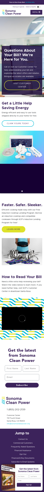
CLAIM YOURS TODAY (18, 123)
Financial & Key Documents (23, 458)
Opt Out (22, 454)
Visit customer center (22, 85)
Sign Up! (29, 485)
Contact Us (23, 439)
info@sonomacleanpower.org (18, 424)
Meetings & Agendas (19, 7)
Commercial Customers (23, 443)
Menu (36, 12)
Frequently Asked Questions (23, 447)
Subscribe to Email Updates (22, 462)
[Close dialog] (41, 466)
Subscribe (22, 385)
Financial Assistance (23, 450)
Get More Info (30, 2)
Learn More (13, 229)
